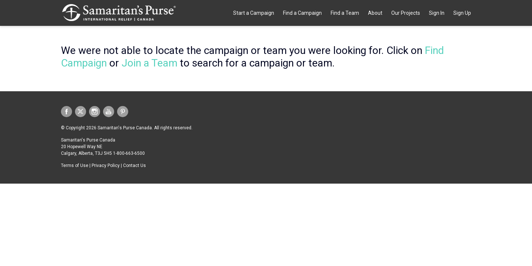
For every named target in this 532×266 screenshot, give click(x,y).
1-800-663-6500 (129, 153)
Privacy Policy (106, 165)
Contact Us (134, 165)
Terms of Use (74, 165)
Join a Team (149, 63)
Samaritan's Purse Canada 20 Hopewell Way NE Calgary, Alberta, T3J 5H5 (88, 146)
